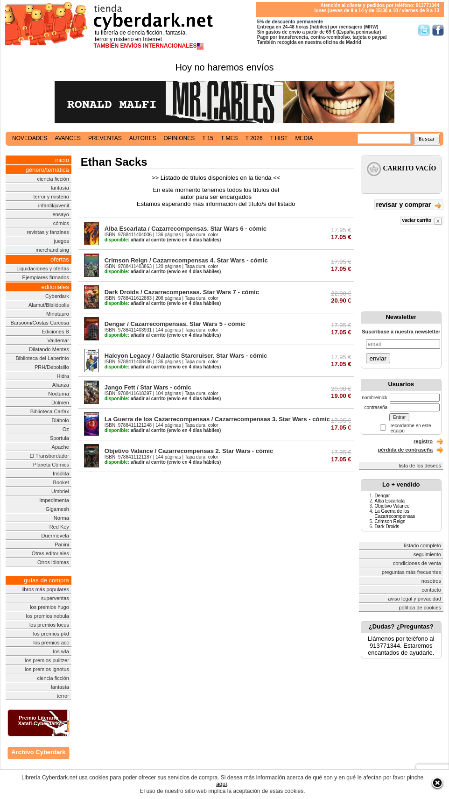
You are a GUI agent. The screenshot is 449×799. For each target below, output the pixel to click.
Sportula (59, 438)
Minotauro (57, 314)
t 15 (207, 138)
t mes (229, 138)
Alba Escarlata (390, 500)
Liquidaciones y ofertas (42, 268)
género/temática (47, 169)
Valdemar (58, 340)
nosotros (431, 581)
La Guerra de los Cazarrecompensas (395, 514)
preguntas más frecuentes (411, 572)
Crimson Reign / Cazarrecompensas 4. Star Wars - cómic (186, 260)
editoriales (55, 286)
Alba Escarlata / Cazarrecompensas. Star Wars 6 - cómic (186, 228)
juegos (61, 241)
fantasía (60, 188)
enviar (378, 358)
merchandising (52, 250)
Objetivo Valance (392, 506)
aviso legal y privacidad (414, 598)
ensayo (60, 214)
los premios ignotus (47, 669)
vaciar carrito (422, 221)
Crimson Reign (390, 521)
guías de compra (46, 580)
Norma (61, 518)
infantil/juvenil (53, 205)
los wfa (61, 651)
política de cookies (420, 607)
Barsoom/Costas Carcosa (40, 322)
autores (142, 138)
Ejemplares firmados (45, 277)
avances (68, 138)
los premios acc (51, 642)
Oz (66, 429)
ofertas (59, 259)
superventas (55, 598)
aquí (221, 784)
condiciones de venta (417, 563)
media (304, 138)
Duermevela (55, 535)
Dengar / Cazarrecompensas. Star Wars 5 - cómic (175, 323)
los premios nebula (47, 616)
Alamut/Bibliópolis (48, 305)
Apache (60, 447)
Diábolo (60, 420)
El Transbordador (49, 456)
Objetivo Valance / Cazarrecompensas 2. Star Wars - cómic (189, 450)
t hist (279, 138)
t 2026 (253, 138)
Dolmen (60, 402)
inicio (62, 159)
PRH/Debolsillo (52, 367)
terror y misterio (51, 196)
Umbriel (60, 491)
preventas (105, 138)
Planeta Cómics (51, 464)
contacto (431, 590)
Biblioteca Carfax (49, 411)
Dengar (382, 495)
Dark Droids (387, 526)
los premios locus (49, 625)
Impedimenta (54, 500)
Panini (62, 544)
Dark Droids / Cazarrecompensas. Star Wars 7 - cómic (182, 292)
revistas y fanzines (48, 232)
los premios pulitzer (47, 660)
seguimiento (427, 554)
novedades (29, 138)
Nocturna (58, 393)
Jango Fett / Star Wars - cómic (148, 387)
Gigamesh (57, 509)
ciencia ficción (53, 179)
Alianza (60, 385)
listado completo (423, 545)
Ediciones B (55, 331)
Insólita (61, 473)
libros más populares (45, 589)
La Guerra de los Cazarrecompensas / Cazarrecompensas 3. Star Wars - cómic (217, 419)
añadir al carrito (135, 239)
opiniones (179, 138)
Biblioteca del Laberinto (42, 358)
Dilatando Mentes (49, 349)
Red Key (59, 527)
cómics (61, 223)
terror (63, 696)
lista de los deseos (420, 465)
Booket (61, 482)
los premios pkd (51, 633)
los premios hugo (49, 607)
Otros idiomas (53, 562)
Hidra (63, 376)
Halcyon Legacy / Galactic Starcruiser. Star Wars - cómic (186, 355)
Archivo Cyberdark (38, 752)
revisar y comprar (409, 205)
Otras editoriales (50, 553)
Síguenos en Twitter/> (424, 30)
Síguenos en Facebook (438, 30)
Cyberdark (57, 296)
